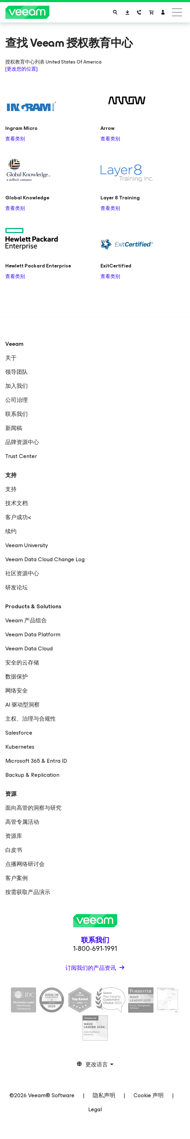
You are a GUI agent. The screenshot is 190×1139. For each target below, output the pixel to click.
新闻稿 (13, 428)
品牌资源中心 (22, 442)
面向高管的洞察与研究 (33, 808)
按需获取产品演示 (27, 892)
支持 (11, 489)
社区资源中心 (22, 573)
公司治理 (16, 400)
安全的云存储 (22, 662)
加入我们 (16, 386)
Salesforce (18, 732)
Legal (95, 1109)
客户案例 (16, 878)
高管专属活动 (22, 822)
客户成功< (18, 517)
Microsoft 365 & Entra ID (36, 761)
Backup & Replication (32, 775)
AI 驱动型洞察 (22, 704)
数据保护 (16, 676)
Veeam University (26, 545)
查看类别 (15, 139)
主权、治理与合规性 (30, 718)
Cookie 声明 (148, 1095)
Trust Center (21, 456)
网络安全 (16, 690)
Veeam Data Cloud (29, 648)
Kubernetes (19, 746)
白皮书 (13, 850)
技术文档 (16, 503)
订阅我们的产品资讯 (91, 968)
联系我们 (16, 414)
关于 (11, 358)
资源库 (13, 836)
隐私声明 (104, 1095)
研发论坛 (16, 587)
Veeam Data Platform (32, 634)
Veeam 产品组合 (26, 620)
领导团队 (16, 372)
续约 (11, 531)
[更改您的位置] (21, 69)
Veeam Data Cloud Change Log (45, 559)
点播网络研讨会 (25, 864)
